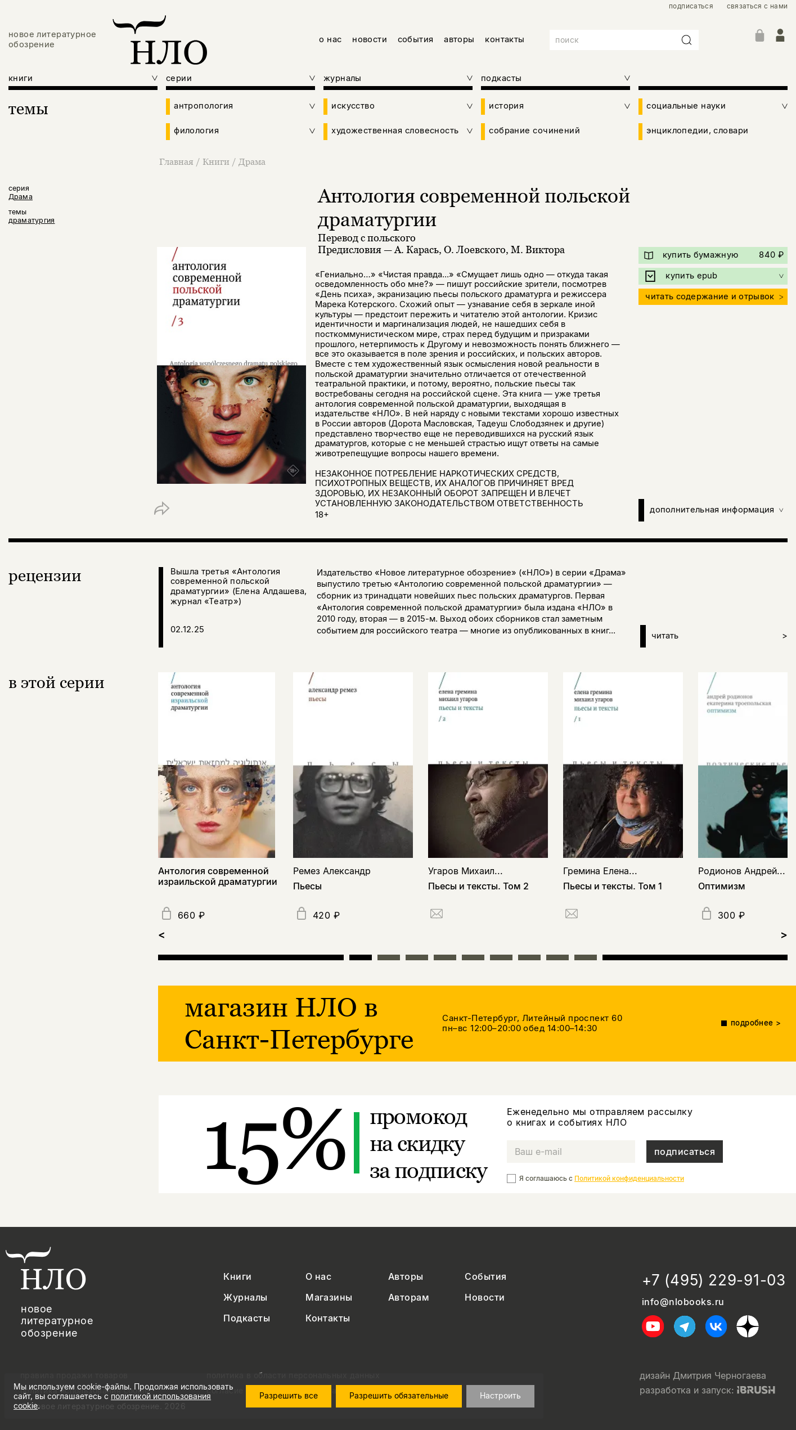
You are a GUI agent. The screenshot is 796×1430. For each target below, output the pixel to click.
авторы (459, 39)
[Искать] (687, 40)
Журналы (245, 1297)
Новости (485, 1297)
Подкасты (246, 1318)
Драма (252, 161)
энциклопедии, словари (697, 131)
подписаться (691, 6)
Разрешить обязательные (408, 1398)
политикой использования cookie (174, 1404)
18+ (322, 515)
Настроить (510, 1398)
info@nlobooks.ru (683, 1302)
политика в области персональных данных (293, 1375)
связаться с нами (757, 6)
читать (719, 635)
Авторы (406, 1276)
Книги (217, 161)
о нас (330, 39)
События (485, 1276)
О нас (318, 1276)
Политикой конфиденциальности (629, 1178)
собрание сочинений (534, 131)
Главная (177, 161)
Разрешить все (298, 1398)
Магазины (329, 1297)
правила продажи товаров (74, 1375)
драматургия (31, 220)
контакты (505, 39)
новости (369, 39)
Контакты (327, 1318)
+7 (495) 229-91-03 (714, 1280)
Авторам (408, 1297)
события (416, 39)
